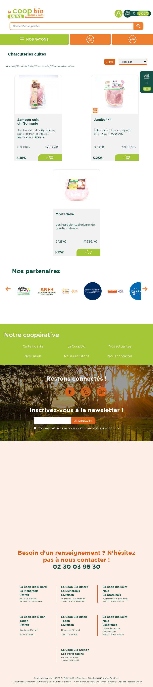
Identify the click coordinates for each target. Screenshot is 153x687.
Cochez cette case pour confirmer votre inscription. (78, 428)
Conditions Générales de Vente (103, 678)
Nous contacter (120, 356)
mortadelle (65, 214)
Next (146, 290)
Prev (6, 290)
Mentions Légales (43, 678)
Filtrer (109, 61)
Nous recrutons (76, 356)
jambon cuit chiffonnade (28, 121)
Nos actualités (120, 346)
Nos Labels (33, 356)
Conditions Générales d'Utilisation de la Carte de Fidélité (43, 681)
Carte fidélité (33, 346)
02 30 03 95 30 (76, 566)
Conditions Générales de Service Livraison (95, 681)
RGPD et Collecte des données (69, 678)
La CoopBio (76, 346)
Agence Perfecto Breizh (130, 681)
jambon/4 (103, 119)
